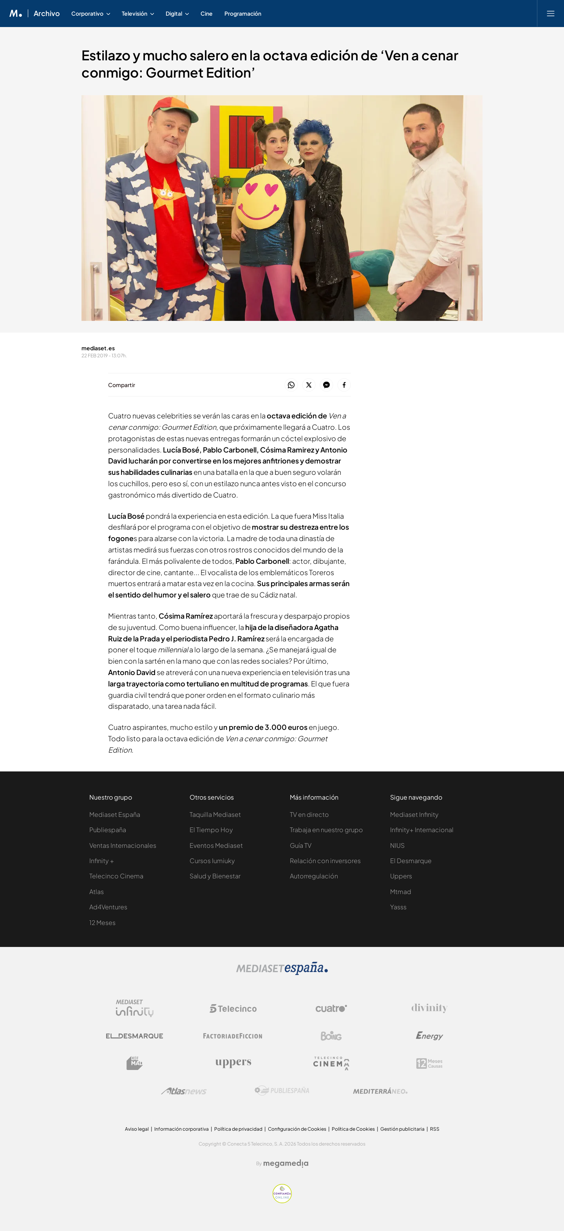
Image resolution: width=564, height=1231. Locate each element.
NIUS (397, 845)
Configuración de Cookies (297, 1129)
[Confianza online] (282, 1201)
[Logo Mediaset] (282, 973)
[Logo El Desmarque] (134, 1036)
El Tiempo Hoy (211, 829)
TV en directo (309, 814)
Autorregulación (314, 876)
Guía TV (300, 845)
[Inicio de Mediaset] (15, 13)
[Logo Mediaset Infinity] (135, 1008)
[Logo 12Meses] (429, 1063)
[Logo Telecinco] (233, 1008)
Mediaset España (114, 814)
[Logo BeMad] (135, 1063)
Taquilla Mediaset (215, 814)
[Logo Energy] (429, 1036)
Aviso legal (137, 1129)
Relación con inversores (325, 860)
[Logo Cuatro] (331, 1008)
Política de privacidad (238, 1129)
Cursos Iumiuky (212, 860)
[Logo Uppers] (233, 1063)
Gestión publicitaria (402, 1129)
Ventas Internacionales (122, 845)
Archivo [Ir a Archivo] (47, 13)
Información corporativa (181, 1129)
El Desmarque (411, 860)
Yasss (398, 907)
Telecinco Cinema (116, 876)
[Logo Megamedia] (286, 1163)
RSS (434, 1129)
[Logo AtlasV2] (184, 1091)
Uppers (401, 876)
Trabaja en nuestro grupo (326, 829)
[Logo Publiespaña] (282, 1091)
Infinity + (101, 860)
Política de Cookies (353, 1129)
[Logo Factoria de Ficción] (233, 1036)
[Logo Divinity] (430, 1008)
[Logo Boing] (331, 1036)
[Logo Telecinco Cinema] (331, 1063)
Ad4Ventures (108, 907)
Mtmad (400, 891)
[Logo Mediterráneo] (380, 1091)
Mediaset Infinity (414, 814)
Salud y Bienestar (215, 876)
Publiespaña (107, 829)
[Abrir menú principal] (551, 13)
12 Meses (102, 922)
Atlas (96, 891)
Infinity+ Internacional (422, 829)
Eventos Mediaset (216, 845)
